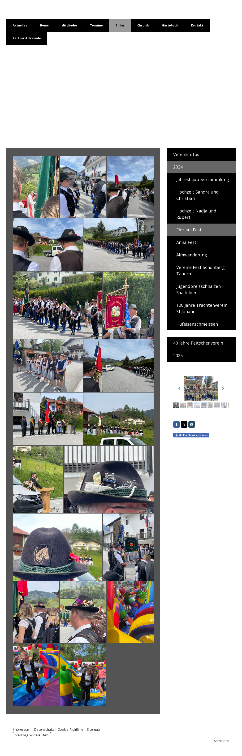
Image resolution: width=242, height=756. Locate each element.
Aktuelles (20, 25)
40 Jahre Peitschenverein (198, 343)
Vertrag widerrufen (31, 735)
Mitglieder (69, 25)
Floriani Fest (189, 230)
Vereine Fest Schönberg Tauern (200, 270)
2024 (178, 167)
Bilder (120, 25)
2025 (178, 355)
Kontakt (197, 25)
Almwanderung (191, 255)
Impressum (21, 729)
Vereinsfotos (186, 154)
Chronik (143, 25)
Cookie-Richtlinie (70, 729)
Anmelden (221, 741)
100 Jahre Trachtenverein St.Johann (201, 308)
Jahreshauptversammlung (202, 179)
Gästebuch (170, 25)
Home (44, 25)
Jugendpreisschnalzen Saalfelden (198, 289)
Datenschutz (44, 729)
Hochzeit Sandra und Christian (197, 195)
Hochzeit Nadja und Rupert (196, 214)
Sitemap (93, 729)
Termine (96, 25)
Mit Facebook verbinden (191, 435)
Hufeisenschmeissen (197, 324)
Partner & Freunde (27, 38)
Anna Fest (186, 242)
